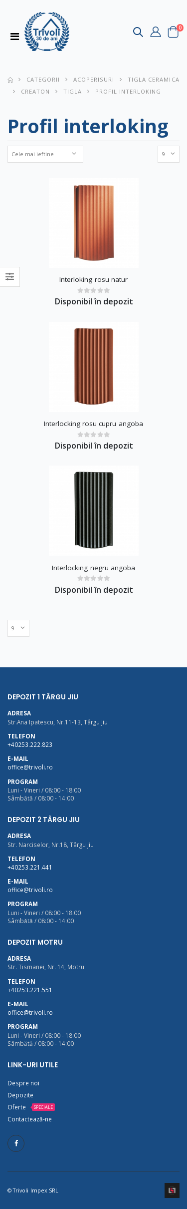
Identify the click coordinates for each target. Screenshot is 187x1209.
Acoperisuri (93, 79)
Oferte (16, 1107)
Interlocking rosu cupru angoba (93, 423)
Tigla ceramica (153, 79)
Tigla (72, 91)
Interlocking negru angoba (94, 567)
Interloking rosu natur (93, 279)
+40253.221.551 (29, 990)
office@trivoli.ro (30, 767)
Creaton (35, 91)
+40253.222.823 (29, 744)
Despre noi (23, 1083)
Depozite (20, 1095)
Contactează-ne (29, 1119)
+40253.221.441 (29, 867)
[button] (138, 34)
